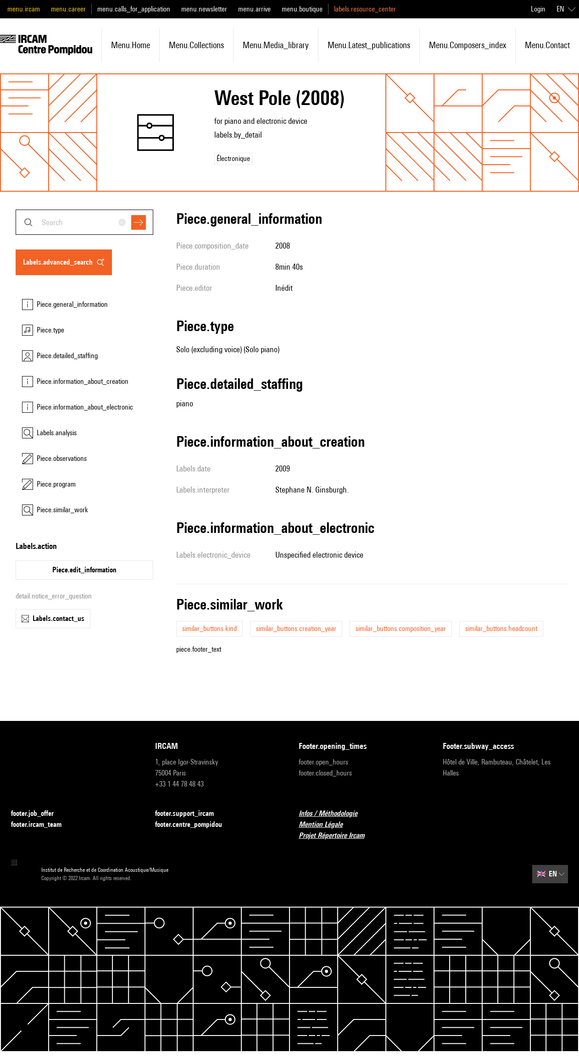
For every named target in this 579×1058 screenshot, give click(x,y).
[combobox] (84, 222)
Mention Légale (326, 825)
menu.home (130, 45)
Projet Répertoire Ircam (337, 836)
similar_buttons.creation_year (296, 628)
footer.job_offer (38, 814)
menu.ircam (23, 9)
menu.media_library (276, 45)
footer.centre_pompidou (194, 825)
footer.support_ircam (190, 814)
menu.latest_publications (369, 45)
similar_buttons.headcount (501, 628)
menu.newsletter (204, 9)
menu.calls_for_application (133, 9)
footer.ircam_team (41, 825)
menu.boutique (302, 9)
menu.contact (547, 45)
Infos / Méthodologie (333, 814)
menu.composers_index (467, 45)
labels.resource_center (365, 9)
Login (538, 9)
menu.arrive (254, 9)
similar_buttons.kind (209, 628)
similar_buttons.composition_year (401, 628)
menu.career (68, 9)
